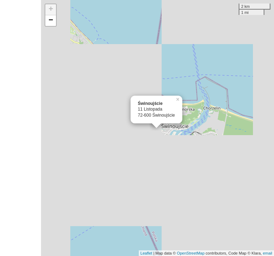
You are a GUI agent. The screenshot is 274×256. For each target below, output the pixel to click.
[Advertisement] (20, 128)
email (267, 253)
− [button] (51, 20)
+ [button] (51, 9)
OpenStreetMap (191, 253)
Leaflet (146, 253)
